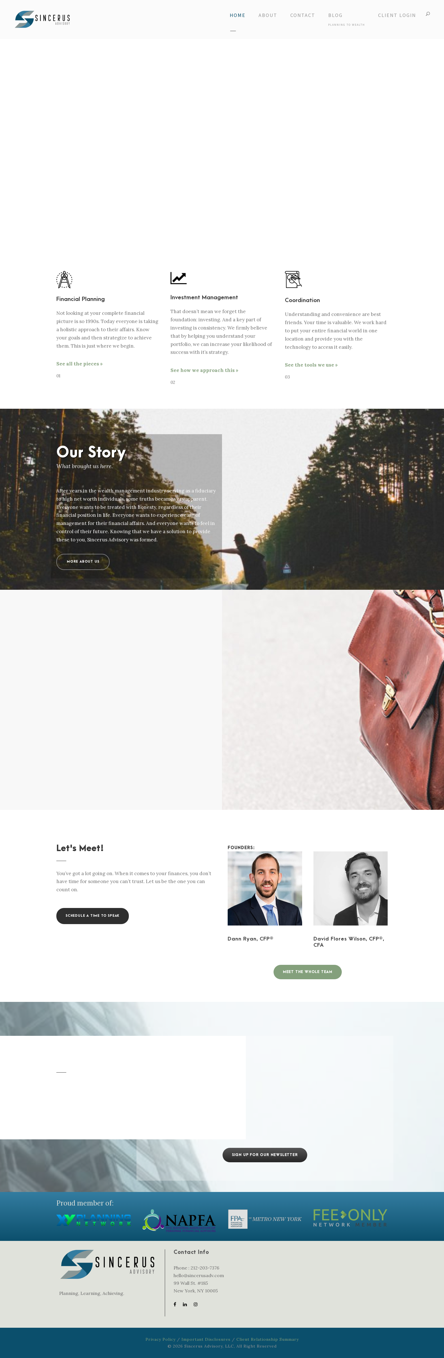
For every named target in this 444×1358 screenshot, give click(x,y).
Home (238, 15)
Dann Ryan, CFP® (251, 939)
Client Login (397, 15)
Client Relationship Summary (267, 1339)
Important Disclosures (206, 1339)
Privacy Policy (161, 1339)
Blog (346, 19)
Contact (302, 15)
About (268, 15)
